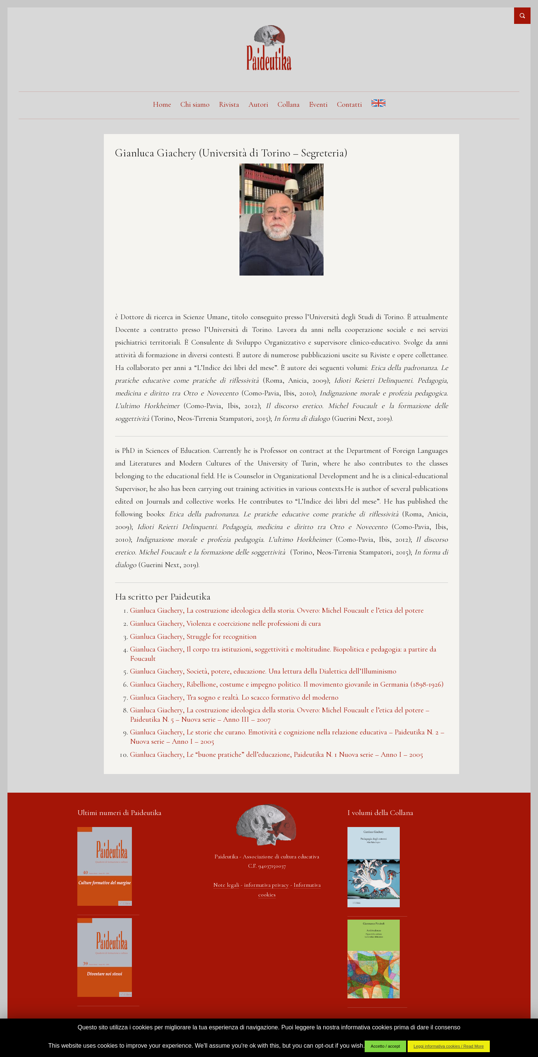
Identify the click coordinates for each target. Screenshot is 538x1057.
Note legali (226, 885)
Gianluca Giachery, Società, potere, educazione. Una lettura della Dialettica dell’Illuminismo (263, 671)
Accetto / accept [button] (385, 1046)
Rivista (229, 104)
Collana (289, 104)
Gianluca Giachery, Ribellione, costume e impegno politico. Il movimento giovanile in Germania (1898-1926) (286, 684)
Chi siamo (195, 104)
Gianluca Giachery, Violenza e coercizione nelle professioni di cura (225, 623)
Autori (258, 104)
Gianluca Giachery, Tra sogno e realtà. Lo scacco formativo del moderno (234, 697)
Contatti (349, 104)
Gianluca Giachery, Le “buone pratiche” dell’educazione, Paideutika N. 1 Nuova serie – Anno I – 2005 (276, 754)
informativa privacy (266, 885)
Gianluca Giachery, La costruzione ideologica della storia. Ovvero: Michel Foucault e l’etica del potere (277, 610)
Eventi (318, 104)
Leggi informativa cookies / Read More (449, 1046)
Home (162, 104)
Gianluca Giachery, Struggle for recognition (193, 636)
